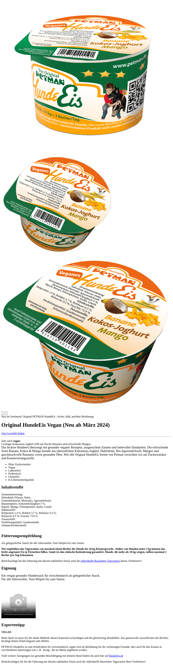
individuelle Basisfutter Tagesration (100, 560)
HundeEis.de (116, 655)
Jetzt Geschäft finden (13, 433)
